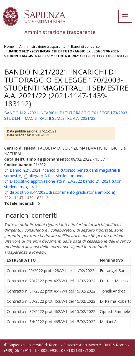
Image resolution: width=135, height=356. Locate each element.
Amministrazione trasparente (42, 46)
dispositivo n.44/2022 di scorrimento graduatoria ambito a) (62, 192)
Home (9, 46)
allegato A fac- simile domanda (57, 175)
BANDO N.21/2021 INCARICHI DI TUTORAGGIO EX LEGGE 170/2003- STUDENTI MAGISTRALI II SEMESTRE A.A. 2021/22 (61, 53)
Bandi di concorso (85, 46)
